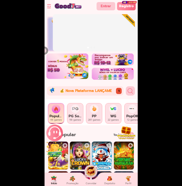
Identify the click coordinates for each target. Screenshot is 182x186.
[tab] (56, 113)
